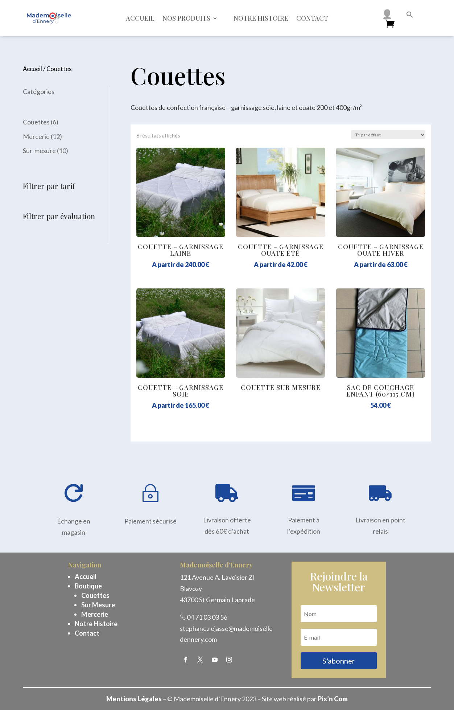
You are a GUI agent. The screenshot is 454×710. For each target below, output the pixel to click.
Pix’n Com (333, 699)
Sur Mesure (98, 605)
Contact (312, 18)
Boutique (88, 586)
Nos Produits (186, 18)
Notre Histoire (96, 624)
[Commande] (388, 134)
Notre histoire (261, 18)
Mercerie (94, 614)
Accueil (140, 18)
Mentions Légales (134, 699)
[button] (409, 16)
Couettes (95, 595)
